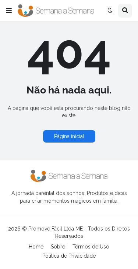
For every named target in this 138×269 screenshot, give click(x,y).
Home (36, 247)
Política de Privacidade (69, 256)
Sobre (58, 247)
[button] (9, 10)
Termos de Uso (90, 247)
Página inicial (69, 136)
